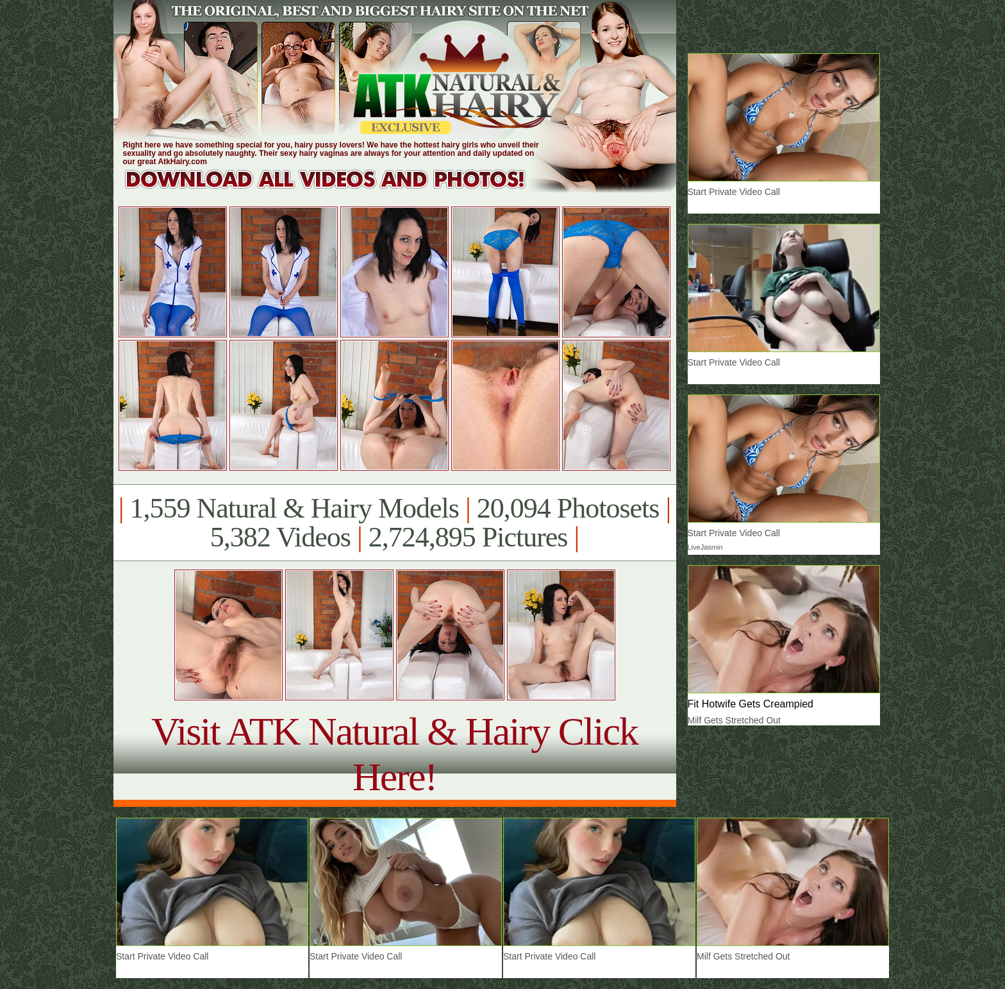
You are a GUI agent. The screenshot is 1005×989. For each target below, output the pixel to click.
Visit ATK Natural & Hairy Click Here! (394, 754)
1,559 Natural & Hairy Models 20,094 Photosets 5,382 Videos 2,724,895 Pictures (394, 523)
